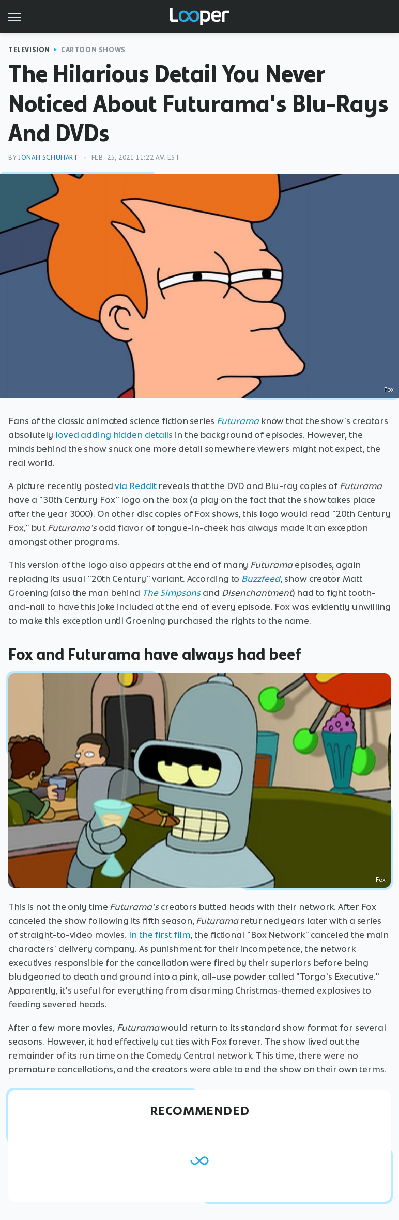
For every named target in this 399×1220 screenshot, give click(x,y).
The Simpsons (171, 593)
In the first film (159, 935)
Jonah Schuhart (48, 157)
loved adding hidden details (114, 435)
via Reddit (135, 486)
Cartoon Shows (93, 49)
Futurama (238, 421)
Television (29, 49)
